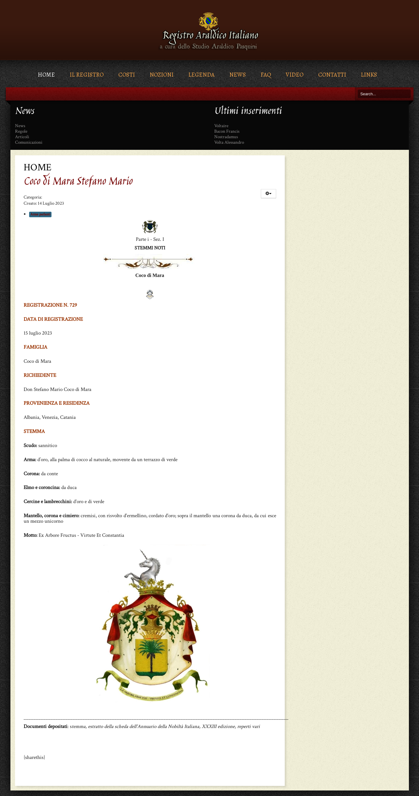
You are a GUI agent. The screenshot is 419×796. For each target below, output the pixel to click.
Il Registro (87, 74)
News (237, 74)
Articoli (22, 137)
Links (369, 74)
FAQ (266, 74)
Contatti (332, 74)
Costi (126, 74)
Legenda (201, 74)
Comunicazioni (28, 142)
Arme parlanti (40, 214)
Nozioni (161, 74)
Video (294, 74)
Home (46, 74)
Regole (21, 131)
